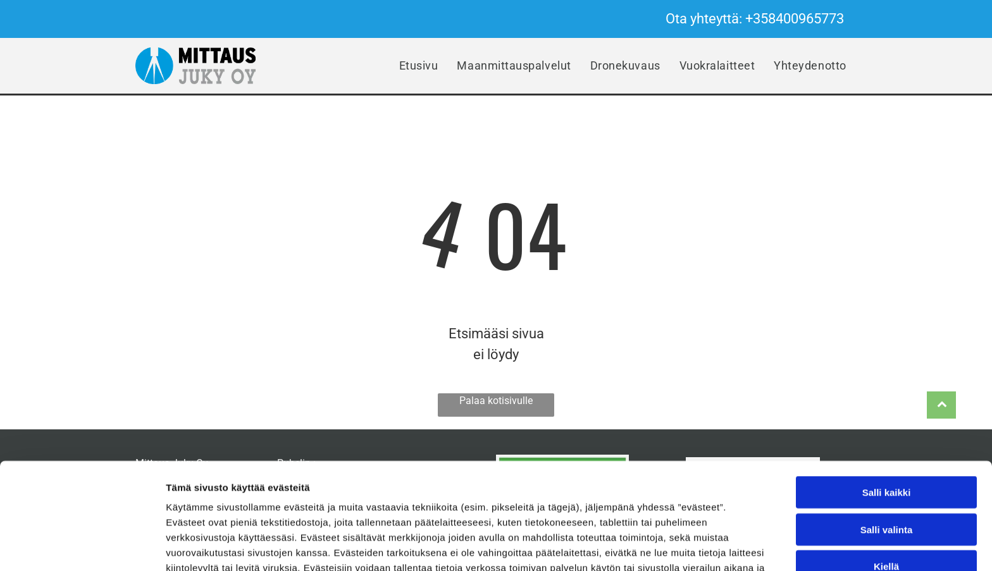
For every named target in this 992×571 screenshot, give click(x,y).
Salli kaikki (886, 414)
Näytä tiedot (676, 546)
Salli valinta (886, 451)
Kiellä (886, 488)
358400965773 (798, 19)
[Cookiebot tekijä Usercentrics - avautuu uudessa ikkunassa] (82, 546)
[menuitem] (419, 66)
